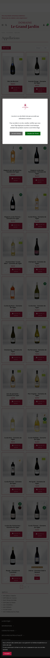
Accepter (7, 653)
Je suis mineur (16, 133)
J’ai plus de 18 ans (33, 133)
